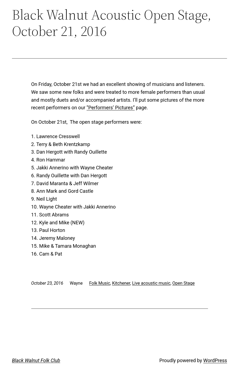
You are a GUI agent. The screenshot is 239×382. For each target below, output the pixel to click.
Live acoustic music (151, 283)
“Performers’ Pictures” (110, 107)
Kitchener (121, 283)
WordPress (215, 360)
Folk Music (99, 283)
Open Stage (183, 283)
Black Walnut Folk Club (36, 360)
